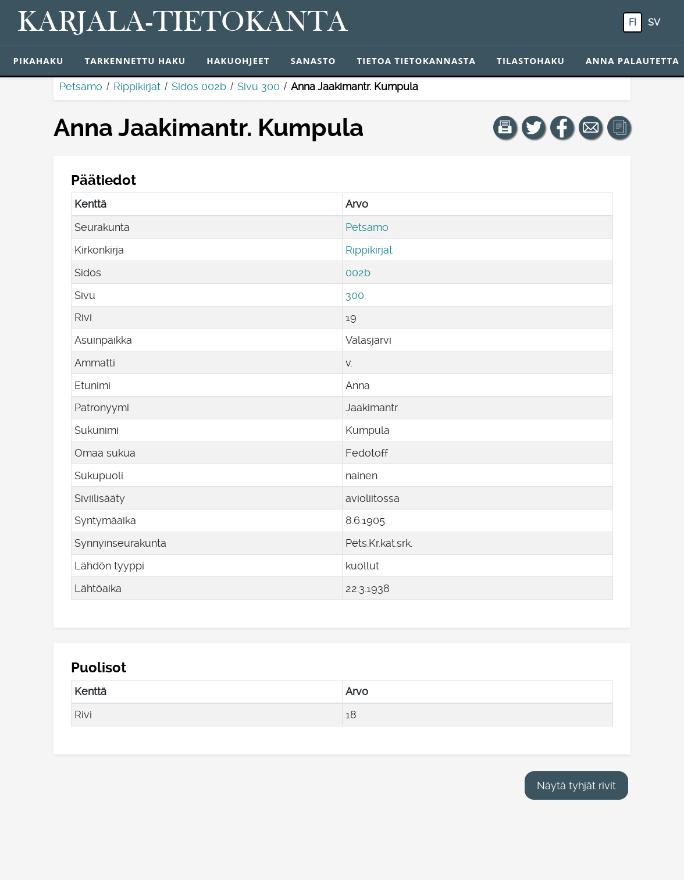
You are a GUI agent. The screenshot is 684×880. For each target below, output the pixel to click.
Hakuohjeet (237, 60)
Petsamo (80, 86)
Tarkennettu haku (135, 60)
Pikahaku (38, 60)
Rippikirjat (137, 86)
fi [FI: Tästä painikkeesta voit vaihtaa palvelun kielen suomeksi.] (632, 22)
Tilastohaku (531, 60)
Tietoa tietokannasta (416, 60)
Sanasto (313, 60)
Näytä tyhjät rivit (576, 785)
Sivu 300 (258, 86)
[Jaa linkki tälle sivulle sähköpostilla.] (590, 127)
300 (354, 295)
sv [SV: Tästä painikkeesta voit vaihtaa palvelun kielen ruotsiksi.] (654, 22)
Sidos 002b (199, 86)
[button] (504, 127)
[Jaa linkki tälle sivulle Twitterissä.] (533, 127)
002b (357, 272)
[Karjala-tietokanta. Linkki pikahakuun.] (182, 22)
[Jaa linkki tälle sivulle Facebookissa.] (561, 127)
